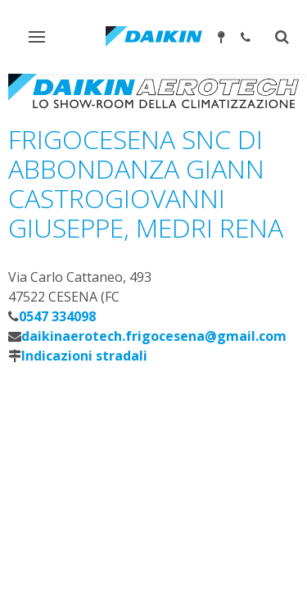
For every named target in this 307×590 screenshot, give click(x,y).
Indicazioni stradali (84, 356)
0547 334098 (57, 316)
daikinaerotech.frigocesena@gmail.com (154, 336)
